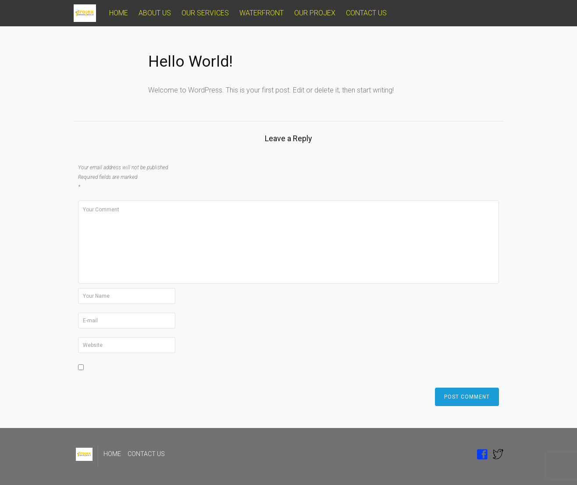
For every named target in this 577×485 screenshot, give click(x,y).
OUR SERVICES (205, 13)
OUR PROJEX (314, 13)
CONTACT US (366, 13)
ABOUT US (155, 13)
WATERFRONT (261, 13)
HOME (118, 13)
